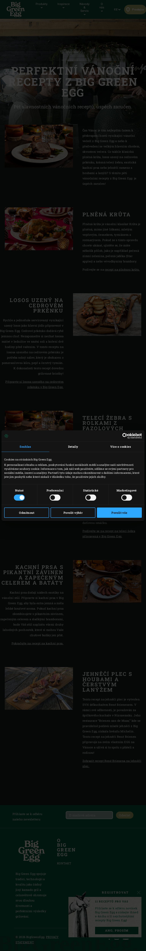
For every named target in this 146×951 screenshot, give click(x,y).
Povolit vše (119, 513)
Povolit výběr (73, 513)
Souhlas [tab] (25, 446)
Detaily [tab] (73, 446)
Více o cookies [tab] (120, 446)
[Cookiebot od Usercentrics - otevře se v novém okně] (125, 436)
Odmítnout (26, 513)
